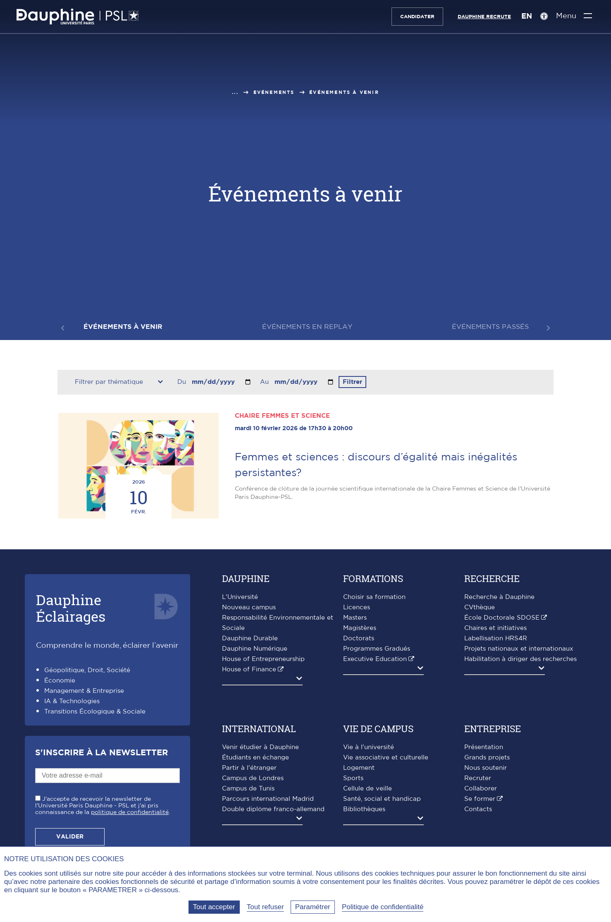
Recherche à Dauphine (499, 597)
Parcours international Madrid (268, 799)
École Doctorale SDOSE (501, 618)
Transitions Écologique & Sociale (95, 712)
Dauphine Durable (250, 638)
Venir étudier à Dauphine (260, 747)
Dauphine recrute (484, 16)
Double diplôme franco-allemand (273, 809)
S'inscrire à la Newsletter (101, 753)
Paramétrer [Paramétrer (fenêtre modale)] (312, 907)
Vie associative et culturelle (385, 757)
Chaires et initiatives (495, 628)
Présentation (483, 747)
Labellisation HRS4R (495, 638)
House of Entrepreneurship (263, 659)
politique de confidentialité (130, 812)
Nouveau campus (249, 607)
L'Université (240, 597)
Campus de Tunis (248, 788)
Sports (353, 778)
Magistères (359, 628)
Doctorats (358, 638)
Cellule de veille (367, 788)
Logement (359, 768)
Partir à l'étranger (249, 768)
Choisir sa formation (374, 597)
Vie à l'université (368, 747)
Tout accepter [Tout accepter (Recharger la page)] (214, 907)
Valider (70, 837)
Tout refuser (265, 907)
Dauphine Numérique (254, 649)
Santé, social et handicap (382, 799)
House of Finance (249, 669)
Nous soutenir (485, 768)
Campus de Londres (253, 778)
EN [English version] (526, 16)
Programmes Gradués (376, 649)
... (235, 92)
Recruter (477, 778)
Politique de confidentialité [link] (383, 907)
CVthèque (479, 607)
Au (265, 382)
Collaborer (480, 788)
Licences (356, 607)
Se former (479, 799)
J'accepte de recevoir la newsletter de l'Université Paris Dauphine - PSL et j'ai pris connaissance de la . (102, 805)
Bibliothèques (364, 809)
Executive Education (375, 659)
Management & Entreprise (84, 691)
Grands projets (487, 757)
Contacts (478, 809)
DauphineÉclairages (70, 607)
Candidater (417, 16)
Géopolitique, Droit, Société (87, 670)
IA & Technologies (72, 701)
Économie (59, 681)
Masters (355, 618)
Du (182, 382)
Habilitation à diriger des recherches (520, 659)
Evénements (274, 92)
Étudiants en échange (255, 757)
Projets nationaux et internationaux (518, 649)
